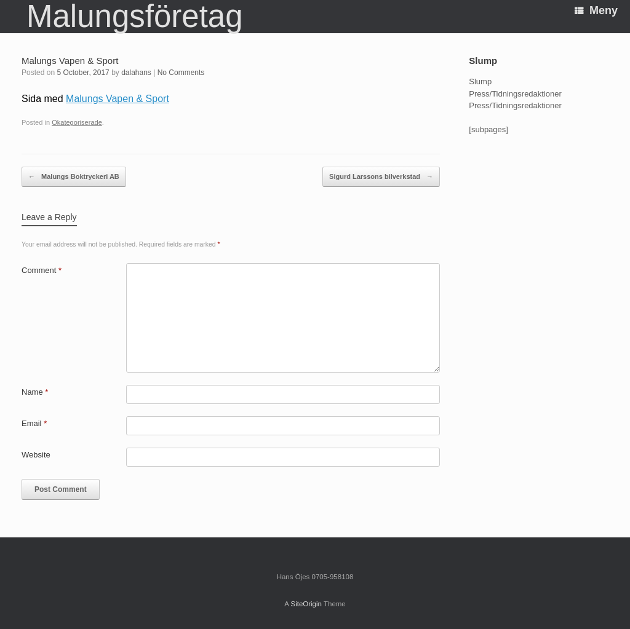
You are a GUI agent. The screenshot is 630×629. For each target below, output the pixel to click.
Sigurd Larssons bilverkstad (381, 177)
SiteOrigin (306, 603)
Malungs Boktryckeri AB (73, 177)
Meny (596, 10)
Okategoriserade (77, 122)
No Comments (181, 72)
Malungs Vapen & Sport (117, 98)
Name (35, 392)
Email (34, 423)
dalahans (136, 72)
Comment (42, 270)
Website (36, 454)
